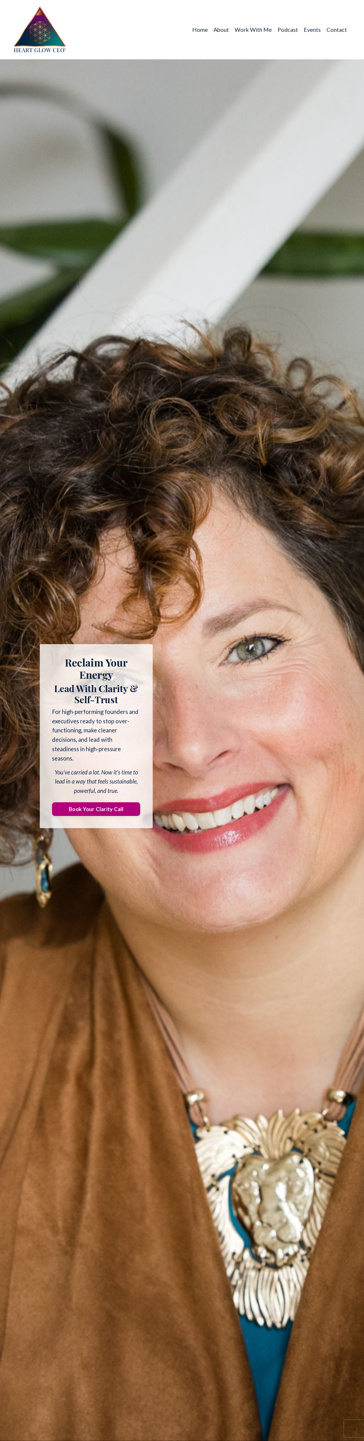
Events (311, 29)
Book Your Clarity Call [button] (96, 810)
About (219, 29)
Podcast (286, 29)
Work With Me (252, 29)
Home (197, 29)
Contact (336, 29)
